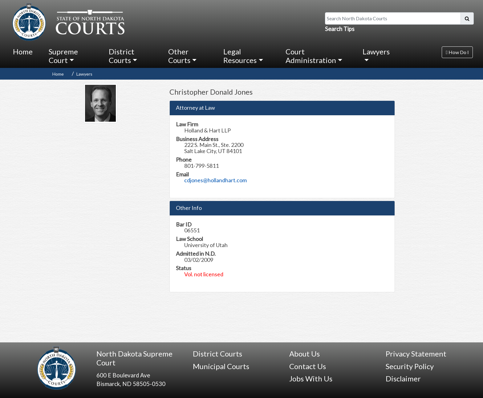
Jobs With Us (310, 378)
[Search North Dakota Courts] (393, 18)
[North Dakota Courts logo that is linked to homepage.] (66, 21)
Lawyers (84, 74)
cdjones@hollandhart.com (215, 180)
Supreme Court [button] (63, 56)
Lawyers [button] (376, 51)
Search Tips (340, 29)
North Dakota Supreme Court (134, 358)
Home (23, 51)
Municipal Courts (221, 366)
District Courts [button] (121, 56)
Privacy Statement (416, 353)
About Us (304, 353)
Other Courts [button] (179, 56)
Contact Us (307, 366)
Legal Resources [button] (240, 56)
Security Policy (410, 366)
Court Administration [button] (311, 56)
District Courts (217, 353)
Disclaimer (403, 378)
